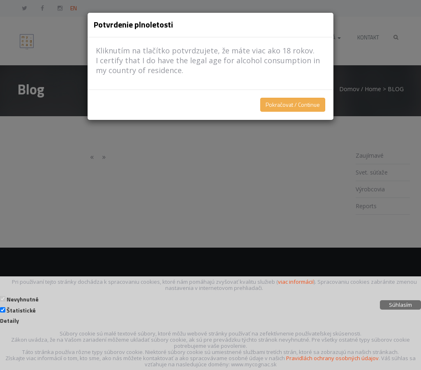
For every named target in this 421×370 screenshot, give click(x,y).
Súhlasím (400, 304)
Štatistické (21, 310)
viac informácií (296, 281)
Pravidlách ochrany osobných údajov (332, 358)
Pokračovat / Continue (293, 104)
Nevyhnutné (23, 299)
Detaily (9, 321)
